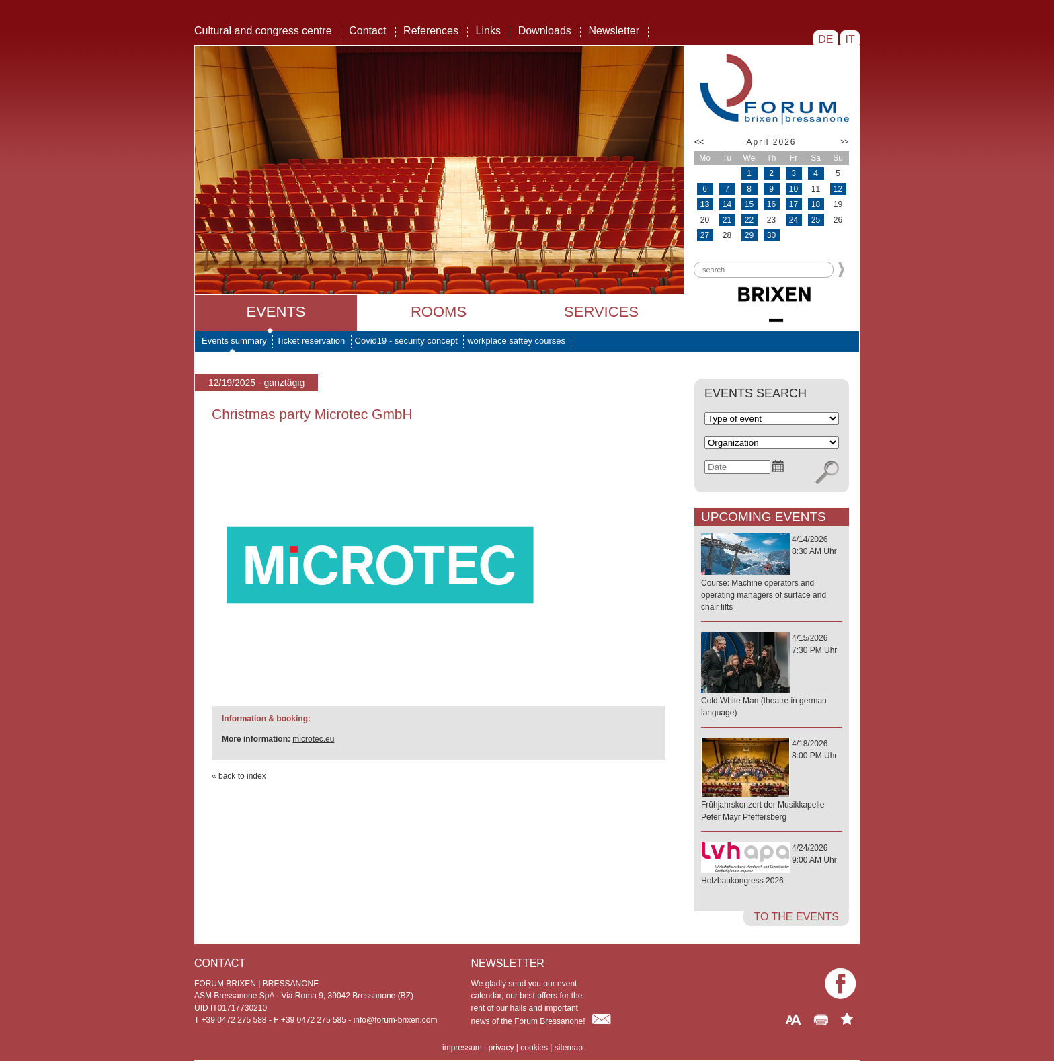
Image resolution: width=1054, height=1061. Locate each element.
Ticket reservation (310, 341)
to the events (796, 916)
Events (275, 311)
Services (601, 311)
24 (793, 220)
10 (793, 189)
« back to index (239, 776)
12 (838, 189)
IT (850, 39)
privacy (501, 1047)
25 (815, 220)
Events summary (234, 341)
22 (749, 220)
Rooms (439, 311)
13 (704, 204)
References (430, 30)
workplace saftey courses (516, 341)
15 (749, 204)
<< (699, 142)
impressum (462, 1047)
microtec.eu (313, 739)
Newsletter (613, 30)
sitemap (569, 1047)
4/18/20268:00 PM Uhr (771, 781)
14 (727, 204)
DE (825, 39)
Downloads (544, 30)
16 (771, 204)
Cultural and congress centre (263, 30)
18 (815, 204)
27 (704, 235)
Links (488, 30)
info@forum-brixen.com (396, 1020)
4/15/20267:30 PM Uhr (771, 676)
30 (771, 235)
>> (844, 141)
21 (727, 220)
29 (749, 235)
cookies (534, 1047)
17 (793, 204)
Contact (367, 30)
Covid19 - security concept (406, 341)
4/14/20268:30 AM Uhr (771, 574)
